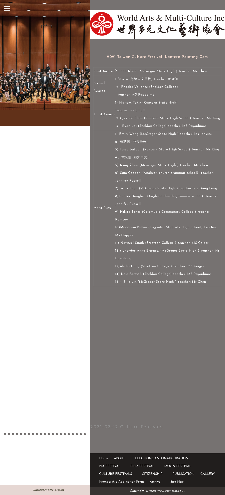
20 (81, 434)
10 (41, 434)
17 (69, 434)
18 (73, 434)
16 (65, 434)
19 (77, 434)
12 (49, 434)
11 (45, 434)
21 (85, 434)
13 (53, 434)
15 (61, 434)
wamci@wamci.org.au (48, 490)
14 (57, 434)
